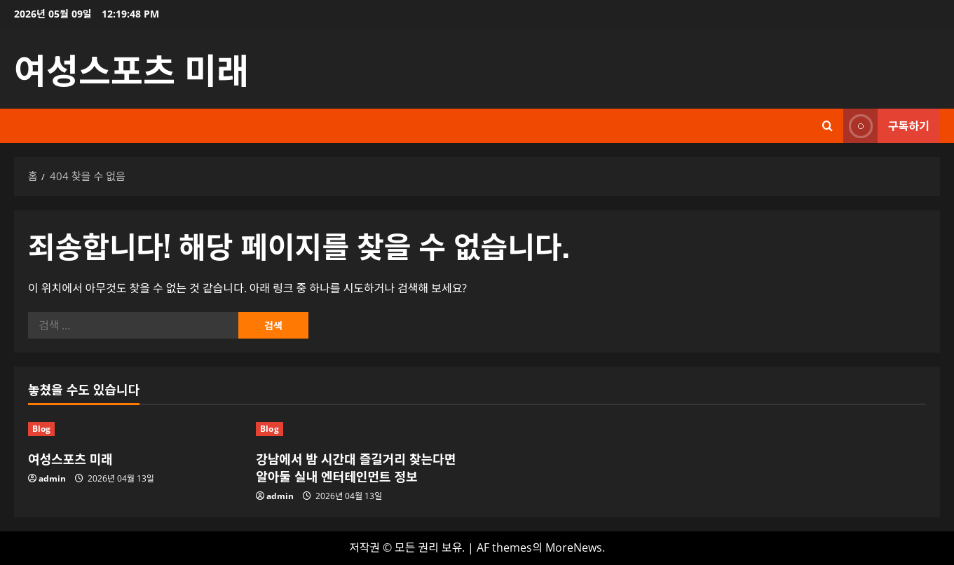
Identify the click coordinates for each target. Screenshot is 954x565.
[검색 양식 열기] (827, 125)
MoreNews (573, 547)
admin (52, 478)
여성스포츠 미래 (131, 68)
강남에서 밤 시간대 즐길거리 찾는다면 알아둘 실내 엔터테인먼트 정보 (356, 467)
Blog (41, 429)
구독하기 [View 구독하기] (886, 126)
